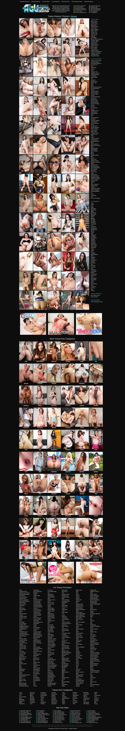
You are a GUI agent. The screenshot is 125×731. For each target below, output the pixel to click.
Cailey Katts (36, 595)
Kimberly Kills (65, 597)
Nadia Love (79, 590)
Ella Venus (36, 659)
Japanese (93, 247)
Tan (91, 619)
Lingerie (93, 253)
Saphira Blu (93, 590)
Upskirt (96, 701)
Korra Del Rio (65, 599)
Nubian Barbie (80, 629)
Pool (92, 264)
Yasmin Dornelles (95, 670)
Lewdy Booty (65, 619)
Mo (62, 680)
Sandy (77, 686)
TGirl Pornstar (94, 26)
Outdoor (93, 257)
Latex (92, 249)
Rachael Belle (79, 675)
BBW (92, 211)
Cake (34, 597)
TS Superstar (41, 716)
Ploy (77, 662)
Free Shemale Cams (77, 1)
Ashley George (95, 74)
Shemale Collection (80, 8)
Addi (20, 590)
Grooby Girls (94, 23)
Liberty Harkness (66, 623)
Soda (91, 606)
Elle (34, 661)
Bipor (20, 677)
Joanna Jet (94, 35)
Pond (77, 663)
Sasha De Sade (94, 597)
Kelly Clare (94, 131)
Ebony (92, 231)
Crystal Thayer (37, 631)
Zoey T (92, 686)
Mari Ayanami (94, 144)
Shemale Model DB (43, 721)
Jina (49, 656)
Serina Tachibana (94, 599)
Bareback (93, 208)
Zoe (92, 196)
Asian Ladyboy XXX (43, 718)
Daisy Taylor (94, 99)
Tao (91, 622)
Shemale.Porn (94, 44)
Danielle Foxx (94, 101)
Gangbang (93, 237)
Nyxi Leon (93, 170)
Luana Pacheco (66, 637)
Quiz (77, 673)
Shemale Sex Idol (75, 710)
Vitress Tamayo (95, 190)
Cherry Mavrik (37, 618)
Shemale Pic (91, 721)
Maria (63, 650)
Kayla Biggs (51, 675)
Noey (77, 626)
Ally (20, 612)
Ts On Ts (93, 286)
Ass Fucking (22, 696)
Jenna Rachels (95, 123)
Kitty (92, 135)
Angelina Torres (95, 73)
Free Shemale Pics (59, 718)
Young (92, 290)
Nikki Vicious (79, 619)
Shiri (91, 605)
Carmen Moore (95, 91)
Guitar (49, 605)
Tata (92, 183)
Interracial (93, 246)
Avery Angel (22, 652)
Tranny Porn (57, 721)
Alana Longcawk (23, 599)
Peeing (93, 261)
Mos (92, 156)
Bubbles (35, 593)
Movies (74, 16)
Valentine (92, 641)
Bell (92, 84)
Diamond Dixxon (37, 648)
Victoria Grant (94, 655)
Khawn (49, 686)
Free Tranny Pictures (76, 718)
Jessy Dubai (51, 654)
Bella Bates (22, 669)
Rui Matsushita (95, 176)
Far (34, 683)
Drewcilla (35, 655)
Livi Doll (64, 634)
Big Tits (93, 215)
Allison (93, 69)
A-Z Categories (56, 1)
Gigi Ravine (51, 595)
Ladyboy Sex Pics (76, 719)
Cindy (35, 624)
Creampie (93, 224)
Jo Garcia (50, 658)
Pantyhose (94, 260)
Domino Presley (95, 103)
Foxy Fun (50, 590)
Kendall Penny (51, 684)
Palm (77, 638)
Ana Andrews (22, 623)
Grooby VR (94, 43)
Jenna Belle (94, 121)
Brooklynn (36, 590)
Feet (92, 233)
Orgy (63, 703)
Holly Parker (51, 616)
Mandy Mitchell (95, 141)
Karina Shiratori (52, 666)
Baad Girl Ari (22, 656)
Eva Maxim (36, 677)
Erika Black (36, 669)
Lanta (92, 137)
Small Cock (94, 274)
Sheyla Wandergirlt (95, 604)
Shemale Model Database (95, 717)
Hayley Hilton (51, 609)
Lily (63, 627)
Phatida (78, 656)
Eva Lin (93, 106)
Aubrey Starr (22, 647)
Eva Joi (35, 675)
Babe (92, 207)
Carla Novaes (37, 601)
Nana (77, 594)
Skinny (93, 272)
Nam (77, 591)
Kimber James (95, 133)
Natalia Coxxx (94, 160)
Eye (34, 681)
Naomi (77, 598)
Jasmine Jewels (95, 120)
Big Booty (93, 212)
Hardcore (93, 243)
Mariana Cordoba (95, 145)
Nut (77, 630)
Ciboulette (36, 623)
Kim (63, 593)
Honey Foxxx (51, 620)
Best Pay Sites (66, 1)
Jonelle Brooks (95, 127)
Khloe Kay (64, 591)
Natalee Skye (79, 604)
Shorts (85, 695)
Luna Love (64, 640)
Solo (92, 276)
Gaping (93, 239)
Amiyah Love (22, 618)
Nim (77, 620)
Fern (34, 684)
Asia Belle (93, 76)
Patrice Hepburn (80, 647)
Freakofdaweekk (52, 591)
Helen (49, 612)
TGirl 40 (93, 36)
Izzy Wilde (50, 629)
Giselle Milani (51, 597)
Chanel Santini (37, 613)
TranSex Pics (74, 721)
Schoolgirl (93, 271)
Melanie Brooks (66, 661)
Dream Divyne (37, 654)
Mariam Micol (65, 651)
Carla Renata (36, 602)
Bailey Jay (93, 25)
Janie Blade (51, 636)
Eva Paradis (94, 108)
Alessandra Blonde (96, 63)
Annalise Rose (23, 633)
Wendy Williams (95, 191)
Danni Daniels (94, 102)
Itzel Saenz (50, 624)
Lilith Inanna (65, 626)
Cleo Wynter (36, 627)
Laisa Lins (64, 606)
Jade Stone (51, 630)
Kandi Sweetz (51, 663)
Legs (92, 251)
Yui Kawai (93, 195)
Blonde (93, 218)
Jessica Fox (94, 126)
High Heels (94, 244)
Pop (77, 666)
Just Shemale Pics (96, 8)
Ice (91, 116)
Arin (20, 637)
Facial (92, 232)
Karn (49, 669)
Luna (63, 638)
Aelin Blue (22, 595)
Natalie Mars (79, 608)
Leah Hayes (65, 612)
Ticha (91, 630)
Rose (77, 677)
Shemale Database (96, 9)
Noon (77, 627)
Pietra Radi (79, 658)
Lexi (63, 620)
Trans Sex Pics (75, 712)
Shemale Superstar (80, 6)
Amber (21, 615)
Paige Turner (79, 637)
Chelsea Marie (94, 94)
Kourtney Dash (66, 601)
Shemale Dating (88, 1)
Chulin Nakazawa (95, 96)
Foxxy (92, 109)
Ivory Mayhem (94, 117)
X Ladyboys (94, 12)
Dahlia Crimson (37, 634)
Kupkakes (64, 602)
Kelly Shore (51, 680)
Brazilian (93, 221)
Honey (49, 619)
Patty (77, 648)
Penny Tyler (94, 174)
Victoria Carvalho (94, 652)
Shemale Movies (35, 1)
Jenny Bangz (51, 650)
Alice (92, 66)
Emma (35, 663)
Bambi (21, 662)
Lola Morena (94, 140)
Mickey (64, 668)
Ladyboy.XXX (94, 42)
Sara (91, 593)
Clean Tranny (91, 710)
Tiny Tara (92, 634)
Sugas (92, 611)
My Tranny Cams (95, 295)
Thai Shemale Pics (59, 717)
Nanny (77, 597)
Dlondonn (36, 650)
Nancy (77, 595)
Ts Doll (92, 637)
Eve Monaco (36, 680)
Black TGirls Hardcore (97, 39)
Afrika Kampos (95, 62)
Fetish (42, 701)
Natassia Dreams (95, 162)
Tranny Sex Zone (75, 714)
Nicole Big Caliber (81, 613)
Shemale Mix (94, 7)
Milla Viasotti (94, 151)
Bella (92, 85)
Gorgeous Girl (94, 110)
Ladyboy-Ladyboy (96, 53)
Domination (94, 229)
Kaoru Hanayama (52, 665)
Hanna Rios (51, 608)
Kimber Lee (94, 32)
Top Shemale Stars (59, 712)
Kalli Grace (51, 662)
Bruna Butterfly (95, 88)
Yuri (91, 680)
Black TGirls (94, 30)
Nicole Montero (95, 166)
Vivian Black (93, 658)
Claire (35, 626)
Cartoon (35, 608)
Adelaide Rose (23, 591)
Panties (93, 258)
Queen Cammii (80, 672)
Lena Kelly (64, 618)
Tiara (91, 627)
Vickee (92, 651)
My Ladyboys (94, 11)
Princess (78, 669)
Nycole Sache (79, 633)
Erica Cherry (36, 668)
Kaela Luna (51, 661)
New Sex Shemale (59, 713)
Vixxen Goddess (94, 659)
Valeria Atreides (94, 643)
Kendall (50, 681)
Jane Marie (50, 634)
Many (92, 142)
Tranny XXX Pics (75, 717)
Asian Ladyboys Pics (81, 12)
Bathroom (93, 210)
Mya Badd (64, 684)
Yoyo (91, 676)
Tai (91, 618)
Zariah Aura (93, 681)
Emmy (92, 105)
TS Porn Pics (78, 11)
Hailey (49, 606)
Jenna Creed (51, 643)
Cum (92, 225)
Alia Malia (21, 605)
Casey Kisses (94, 92)
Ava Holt (21, 651)
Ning (77, 623)
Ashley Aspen (23, 638)
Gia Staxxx (50, 594)
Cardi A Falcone (37, 599)
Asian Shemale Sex (76, 722)
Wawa (91, 662)
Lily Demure (65, 629)
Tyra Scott (93, 638)
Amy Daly (21, 622)
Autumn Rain (22, 648)
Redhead (93, 269)
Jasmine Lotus (52, 640)
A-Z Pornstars (46, 1)
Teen (92, 282)
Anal (92, 203)
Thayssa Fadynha (95, 626)
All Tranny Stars (63, 728)
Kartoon (50, 670)
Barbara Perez (23, 663)
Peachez (78, 652)
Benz (20, 673)
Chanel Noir (36, 612)
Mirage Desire (65, 677)
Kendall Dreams (52, 683)
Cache (35, 594)
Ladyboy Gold (94, 50)
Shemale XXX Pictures (44, 714)
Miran (92, 153)
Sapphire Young (95, 177)
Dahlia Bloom (37, 633)
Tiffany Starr (94, 185)
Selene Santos (94, 598)
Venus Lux (93, 650)
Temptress (93, 624)
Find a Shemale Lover (97, 301)
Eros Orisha (36, 673)
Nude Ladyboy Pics (43, 713)
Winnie (92, 669)
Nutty (77, 631)
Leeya (63, 615)
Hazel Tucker (51, 611)
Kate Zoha (50, 673)
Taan (91, 616)
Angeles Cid (94, 33)
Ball (20, 661)
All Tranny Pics (79, 7)
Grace (49, 601)
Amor (20, 619)
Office (63, 702)
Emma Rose (36, 665)
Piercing (93, 262)
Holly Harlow (94, 113)
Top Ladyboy (57, 710)
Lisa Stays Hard (66, 633)
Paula (77, 650)
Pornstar (93, 265)
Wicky (91, 666)
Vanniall (92, 647)
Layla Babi (64, 609)
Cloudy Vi (93, 98)
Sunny (92, 612)
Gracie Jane (51, 602)
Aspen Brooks (23, 643)
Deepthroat (94, 228)
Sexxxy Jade (94, 180)
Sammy (78, 684)
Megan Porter (65, 658)
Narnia (77, 601)
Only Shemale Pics (59, 719)
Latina (92, 250)
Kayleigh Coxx (51, 676)
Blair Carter (22, 679)
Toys (92, 285)
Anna (20, 630)
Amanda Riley (23, 613)
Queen (77, 670)
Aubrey (21, 644)
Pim (77, 659)
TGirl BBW (94, 37)
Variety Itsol (93, 648)
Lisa (63, 631)
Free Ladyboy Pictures (60, 714)
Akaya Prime (22, 598)
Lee (63, 613)
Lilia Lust (64, 624)
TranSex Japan (95, 40)
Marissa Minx (65, 654)
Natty (92, 163)
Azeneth (93, 80)
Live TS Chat (94, 297)
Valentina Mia (93, 640)
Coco (34, 630)
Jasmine (93, 119)
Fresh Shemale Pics (93, 718)
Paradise (78, 641)
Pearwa (78, 654)
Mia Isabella (94, 149)
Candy (92, 89)
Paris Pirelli (79, 644)
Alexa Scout (94, 64)
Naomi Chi (93, 159)
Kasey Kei (50, 672)
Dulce (34, 656)
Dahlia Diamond (37, 636)
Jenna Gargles (51, 644)
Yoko (92, 194)
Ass (92, 206)
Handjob (93, 242)
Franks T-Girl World (96, 51)
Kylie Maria (65, 605)
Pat (77, 645)
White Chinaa (93, 665)
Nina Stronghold (95, 167)
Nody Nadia (94, 169)
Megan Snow (94, 148)
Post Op (93, 267)
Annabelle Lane (23, 631)
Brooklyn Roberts (24, 686)
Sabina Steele (79, 683)
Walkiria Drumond (95, 661)
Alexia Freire (22, 604)
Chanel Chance (37, 611)
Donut (35, 652)
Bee (20, 665)
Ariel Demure (22, 636)
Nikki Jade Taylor (80, 616)
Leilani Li (64, 616)
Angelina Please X (24, 626)
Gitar (49, 598)
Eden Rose (36, 658)
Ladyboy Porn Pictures (94, 714)
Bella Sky (21, 670)
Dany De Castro (37, 643)
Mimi (92, 152)
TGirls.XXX (94, 28)
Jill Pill (49, 655)
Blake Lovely (22, 680)
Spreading (93, 278)
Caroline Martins (37, 606)
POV (92, 268)
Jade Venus (51, 631)
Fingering (93, 235)
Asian (92, 204)
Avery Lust (22, 654)
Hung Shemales (95, 55)
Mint (63, 676)
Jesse (92, 124)
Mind (63, 675)
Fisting (42, 703)
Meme (63, 662)
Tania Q (93, 181)
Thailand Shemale (95, 6)
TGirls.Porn (94, 22)
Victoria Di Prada (95, 188)
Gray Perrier (51, 604)
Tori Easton (93, 636)
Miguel (63, 670)
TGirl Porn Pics (58, 722)
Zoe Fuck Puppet (95, 198)
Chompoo (36, 620)
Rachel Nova (79, 676)
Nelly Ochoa (94, 21)
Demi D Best (36, 647)
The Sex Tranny (75, 716)
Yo (91, 192)
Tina (91, 633)
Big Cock (93, 214)
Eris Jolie (35, 672)
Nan (77, 593)
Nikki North (79, 618)
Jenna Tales (51, 647)
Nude (92, 256)
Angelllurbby (22, 629)
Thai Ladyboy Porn (93, 719)
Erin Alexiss (36, 670)
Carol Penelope (37, 605)
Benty (20, 672)
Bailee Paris (94, 81)
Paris (92, 173)
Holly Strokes (51, 618)
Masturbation (94, 254)
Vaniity (93, 187)
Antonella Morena (24, 634)
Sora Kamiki (93, 609)
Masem (64, 655)
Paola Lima (79, 640)
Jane (49, 633)
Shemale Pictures (24, 1)
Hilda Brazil (94, 112)
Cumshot (93, 226)
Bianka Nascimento (96, 87)
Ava (92, 78)
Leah (63, 611)
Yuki (91, 679)
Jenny (49, 648)
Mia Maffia (64, 666)
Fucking (93, 236)
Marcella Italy (65, 645)
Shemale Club (94, 54)
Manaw (64, 641)
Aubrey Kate (94, 77)
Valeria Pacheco (94, 644)
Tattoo (92, 281)
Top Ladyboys (92, 712)
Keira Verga (94, 47)
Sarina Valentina (95, 178)
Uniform (93, 287)
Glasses (93, 240)
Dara (34, 645)
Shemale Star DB (75, 713)
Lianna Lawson (95, 138)
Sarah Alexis (93, 594)
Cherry (93, 95)
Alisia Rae (93, 67)
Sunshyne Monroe (95, 613)
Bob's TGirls (94, 46)
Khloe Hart (65, 590)
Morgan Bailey (95, 155)
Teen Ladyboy (91, 716)
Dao (34, 644)
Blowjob (93, 219)
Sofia (91, 608)
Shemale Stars (41, 717)
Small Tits (93, 275)
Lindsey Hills (65, 630)
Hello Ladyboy (95, 29)
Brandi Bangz (23, 683)
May (92, 146)
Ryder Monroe (80, 681)
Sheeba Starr (93, 602)
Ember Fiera (36, 662)
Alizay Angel (22, 609)
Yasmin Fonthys (94, 672)
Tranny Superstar (59, 716)
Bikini (92, 217)
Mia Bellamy (65, 663)
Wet (92, 289)
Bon (20, 681)
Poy (77, 668)
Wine (91, 668)
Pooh (77, 665)
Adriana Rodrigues (24, 594)
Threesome (94, 283)
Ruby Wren (79, 679)
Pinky (77, 661)
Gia (48, 593)
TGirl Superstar (42, 719)
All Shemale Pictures (80, 9)
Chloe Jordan (37, 619)
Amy (92, 70)
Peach (77, 651)
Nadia (92, 158)
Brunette (93, 222)
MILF (63, 699)
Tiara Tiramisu (95, 184)
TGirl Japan (94, 48)
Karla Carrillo (94, 128)
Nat (77, 602)
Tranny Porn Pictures (93, 713)
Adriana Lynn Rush (96, 60)
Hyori (92, 114)
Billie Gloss (22, 676)
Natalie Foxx (79, 606)
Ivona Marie (51, 626)
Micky (63, 669)
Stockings (93, 279)
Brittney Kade (23, 684)
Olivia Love (94, 171)
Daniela (35, 638)
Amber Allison (23, 616)
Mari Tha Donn (66, 648)
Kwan (63, 604)
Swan (91, 615)
